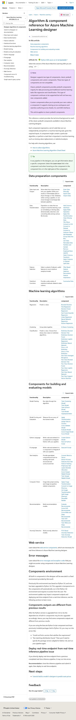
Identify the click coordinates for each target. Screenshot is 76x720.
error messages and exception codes (52, 560)
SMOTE (65, 253)
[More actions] (72, 14)
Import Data (67, 196)
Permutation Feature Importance (67, 275)
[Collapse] (24, 13)
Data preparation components (39, 44)
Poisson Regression (67, 323)
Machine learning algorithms (39, 47)
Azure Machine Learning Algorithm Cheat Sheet (49, 150)
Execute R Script (66, 447)
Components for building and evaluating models (45, 49)
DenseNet (64, 498)
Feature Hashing (66, 464)
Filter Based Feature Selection (66, 269)
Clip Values (66, 222)
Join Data (66, 241)
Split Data (66, 263)
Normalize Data (68, 243)
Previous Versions (18, 713)
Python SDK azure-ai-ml (53, 60)
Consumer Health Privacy (57, 713)
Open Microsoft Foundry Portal (46, 8)
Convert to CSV (68, 224)
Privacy (43, 713)
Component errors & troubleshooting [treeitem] (10, 75)
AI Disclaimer (6, 713)
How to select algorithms (41, 148)
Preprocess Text (66, 466)
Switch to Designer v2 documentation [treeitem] (10, 31)
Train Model (65, 405)
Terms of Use (6, 715)
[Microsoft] (3, 2)
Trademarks (16, 715)
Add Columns (67, 205)
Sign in (71, 2)
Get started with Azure (66, 8)
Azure (36, 15)
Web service (34, 52)
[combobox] (14, 18)
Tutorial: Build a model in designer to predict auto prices (52, 676)
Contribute (35, 713)
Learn (30, 15)
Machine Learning (45, 15)
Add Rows (66, 208)
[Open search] (67, 2)
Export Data (66, 193)
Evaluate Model (66, 430)
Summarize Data (68, 281)
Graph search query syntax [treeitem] (12, 79)
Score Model (65, 434)
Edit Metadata (67, 234)
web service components (48, 547)
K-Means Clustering (67, 327)
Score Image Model (67, 432)
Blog (27, 713)
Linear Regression (66, 317)
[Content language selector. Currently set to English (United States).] (11, 708)
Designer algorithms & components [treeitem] (15, 27)
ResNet (63, 500)
